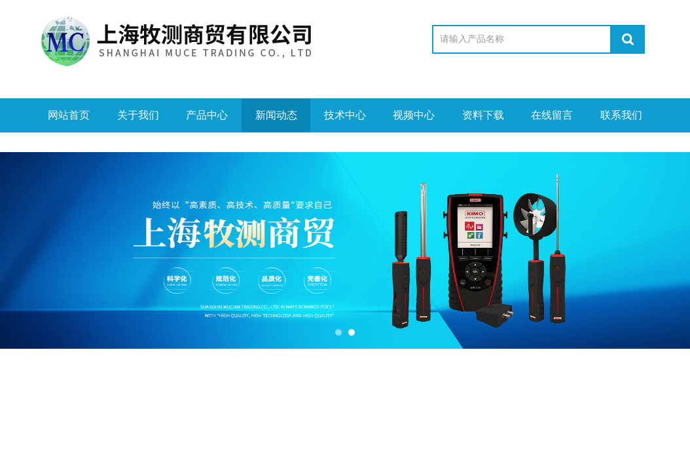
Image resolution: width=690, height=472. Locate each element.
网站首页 (69, 115)
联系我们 (621, 115)
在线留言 (552, 115)
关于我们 (138, 115)
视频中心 (414, 115)
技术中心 (345, 115)
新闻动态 (276, 115)
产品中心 (207, 115)
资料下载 (483, 115)
